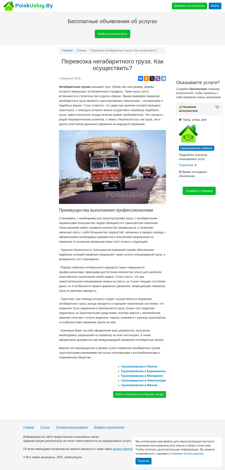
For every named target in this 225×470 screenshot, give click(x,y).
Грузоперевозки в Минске (139, 385)
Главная (67, 50)
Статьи (81, 50)
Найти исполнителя (112, 34)
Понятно (143, 460)
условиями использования (185, 453)
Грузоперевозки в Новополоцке (143, 380)
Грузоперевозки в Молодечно (142, 375)
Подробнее (187, 165)
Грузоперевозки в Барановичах (143, 371)
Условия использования (72, 427)
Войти (215, 5)
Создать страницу (199, 191)
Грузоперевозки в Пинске (139, 366)
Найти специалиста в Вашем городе (139, 394)
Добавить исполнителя (189, 5)
